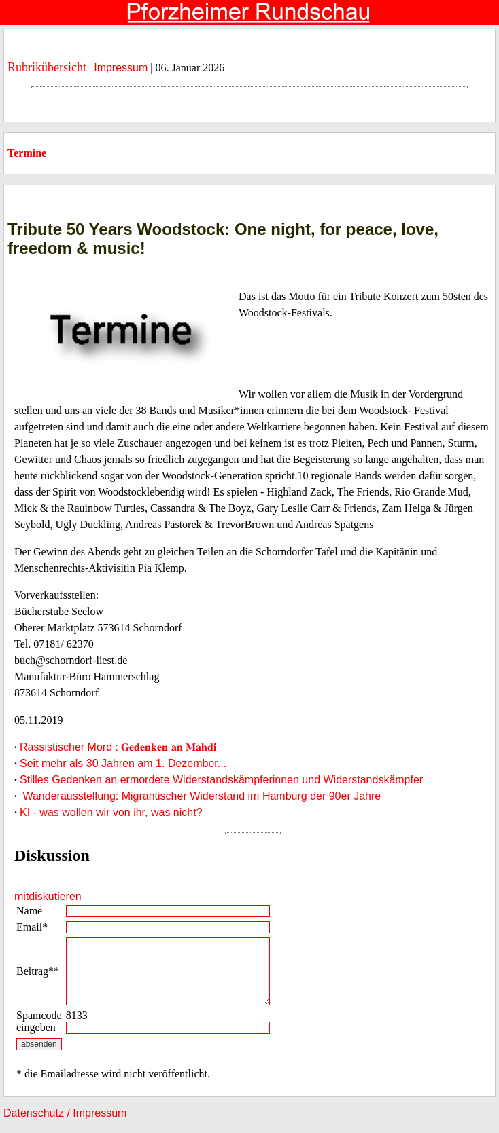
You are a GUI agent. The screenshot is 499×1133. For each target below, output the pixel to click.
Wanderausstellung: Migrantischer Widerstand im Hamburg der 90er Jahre (200, 796)
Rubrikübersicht (46, 67)
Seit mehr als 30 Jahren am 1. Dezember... (123, 763)
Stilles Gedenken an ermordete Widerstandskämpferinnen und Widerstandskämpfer (221, 779)
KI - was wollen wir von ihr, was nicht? (111, 812)
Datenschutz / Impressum (64, 1113)
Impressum (121, 67)
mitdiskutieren (48, 896)
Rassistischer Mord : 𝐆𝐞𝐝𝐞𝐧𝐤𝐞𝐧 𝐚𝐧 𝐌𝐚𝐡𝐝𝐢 (118, 747)
